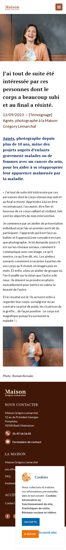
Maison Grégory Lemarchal (21, 462)
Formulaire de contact (23, 441)
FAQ (8, 476)
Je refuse (30, 534)
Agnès (8, 138)
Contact (10, 503)
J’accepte (30, 521)
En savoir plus (48, 532)
